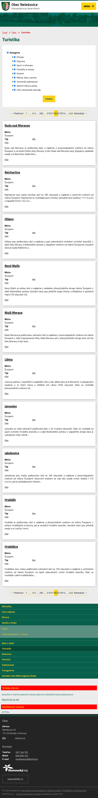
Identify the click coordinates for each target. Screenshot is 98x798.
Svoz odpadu (8, 612)
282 (41, 113)
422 (71, 113)
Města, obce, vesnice (26, 77)
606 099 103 (22, 755)
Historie (6, 659)
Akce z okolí (8, 643)
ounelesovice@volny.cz (27, 759)
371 (52, 113)
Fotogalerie (8, 670)
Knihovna (6, 654)
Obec (14, 32)
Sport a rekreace (25, 65)
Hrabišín (10, 499)
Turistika (6, 648)
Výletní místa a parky (27, 85)
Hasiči (5, 628)
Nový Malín (12, 265)
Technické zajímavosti (27, 81)
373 (60, 113)
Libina (9, 359)
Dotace (5, 617)
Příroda (20, 57)
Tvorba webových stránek (28, 794)
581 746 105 (22, 752)
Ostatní (20, 73)
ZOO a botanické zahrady (29, 90)
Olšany (9, 219)
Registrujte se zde (10, 699)
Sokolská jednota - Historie (15, 634)
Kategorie (15, 52)
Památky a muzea (25, 69)
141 (34, 113)
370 (49, 113)
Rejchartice (12, 172)
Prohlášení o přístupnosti (74, 790)
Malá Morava (13, 312)
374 (63, 113)
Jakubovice (12, 453)
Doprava (21, 61)
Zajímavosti (8, 665)
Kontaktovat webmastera (33, 790)
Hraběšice (11, 546)
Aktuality (6, 606)
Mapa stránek (54, 790)
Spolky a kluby (9, 622)
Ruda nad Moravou (17, 125)
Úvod (4, 32)
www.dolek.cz (15, 779)
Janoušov (11, 406)
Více (6, 159)
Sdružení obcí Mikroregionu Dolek (19, 676)
